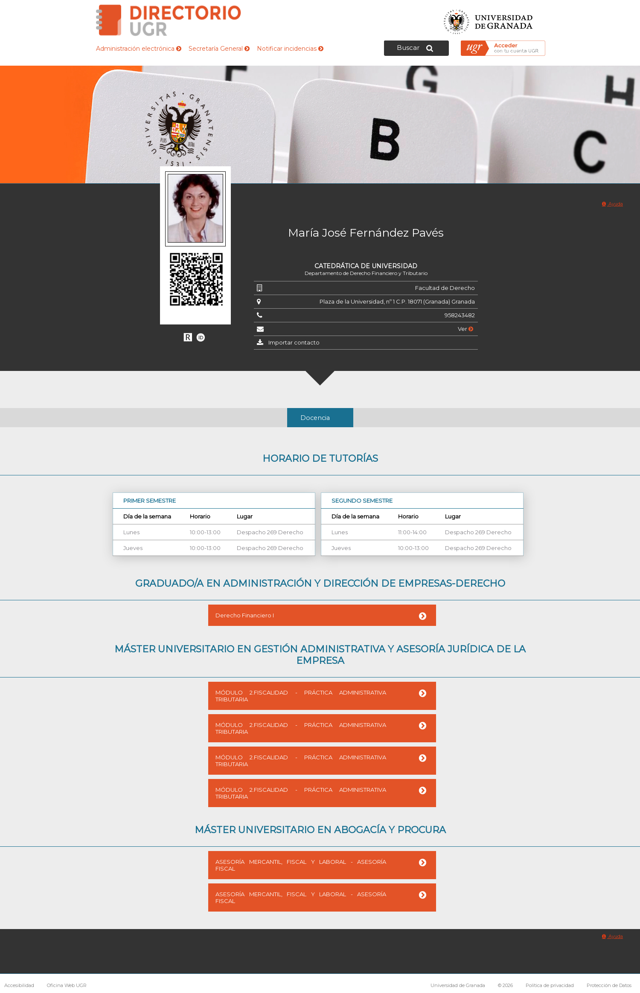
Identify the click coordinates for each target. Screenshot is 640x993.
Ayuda (612, 204)
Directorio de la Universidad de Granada (168, 20)
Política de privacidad (550, 985)
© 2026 (505, 985)
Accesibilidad (19, 985)
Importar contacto (294, 342)
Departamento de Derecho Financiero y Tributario (366, 273)
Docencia (315, 418)
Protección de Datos (609, 985)
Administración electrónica (138, 48)
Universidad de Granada (488, 19)
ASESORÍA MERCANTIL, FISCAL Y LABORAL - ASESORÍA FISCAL (300, 865)
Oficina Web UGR (67, 985)
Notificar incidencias (290, 48)
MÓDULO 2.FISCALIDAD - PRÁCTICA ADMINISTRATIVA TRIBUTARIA (300, 696)
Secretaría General (219, 48)
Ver (465, 328)
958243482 (460, 315)
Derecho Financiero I (244, 615)
